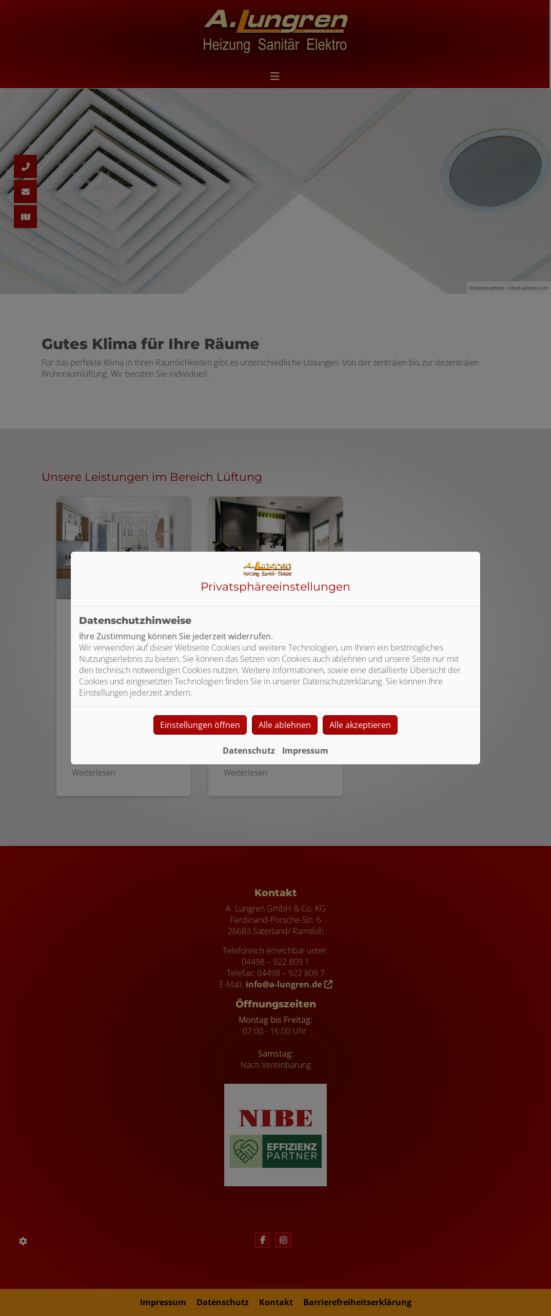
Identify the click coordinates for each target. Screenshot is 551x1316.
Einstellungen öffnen (200, 725)
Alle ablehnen (285, 725)
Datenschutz (249, 750)
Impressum (305, 750)
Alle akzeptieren (360, 725)
